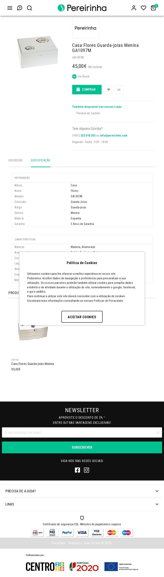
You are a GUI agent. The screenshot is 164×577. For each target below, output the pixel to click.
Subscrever (82, 448)
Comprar (86, 90)
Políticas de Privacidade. (109, 300)
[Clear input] (158, 433)
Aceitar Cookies (82, 317)
